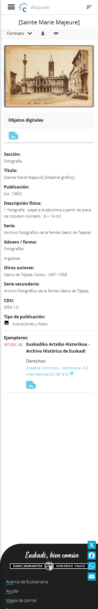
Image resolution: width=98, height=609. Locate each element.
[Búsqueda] (56, 7)
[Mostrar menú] (11, 7)
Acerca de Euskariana (27, 582)
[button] (43, 34)
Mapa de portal (21, 600)
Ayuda (12, 591)
